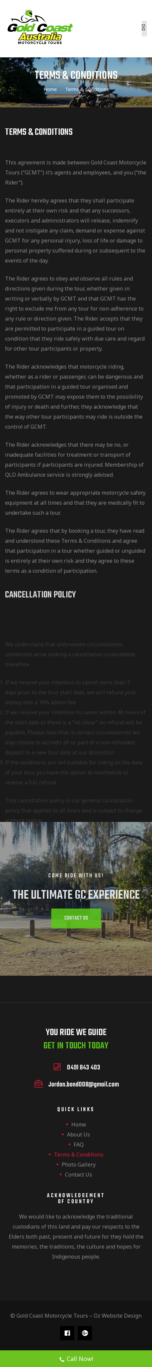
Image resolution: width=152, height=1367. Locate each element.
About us (78, 1134)
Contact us (78, 1174)
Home (78, 1124)
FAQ (79, 1144)
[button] (76, 918)
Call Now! (76, 1359)
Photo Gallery (79, 1164)
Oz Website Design (118, 1315)
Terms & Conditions (78, 1154)
